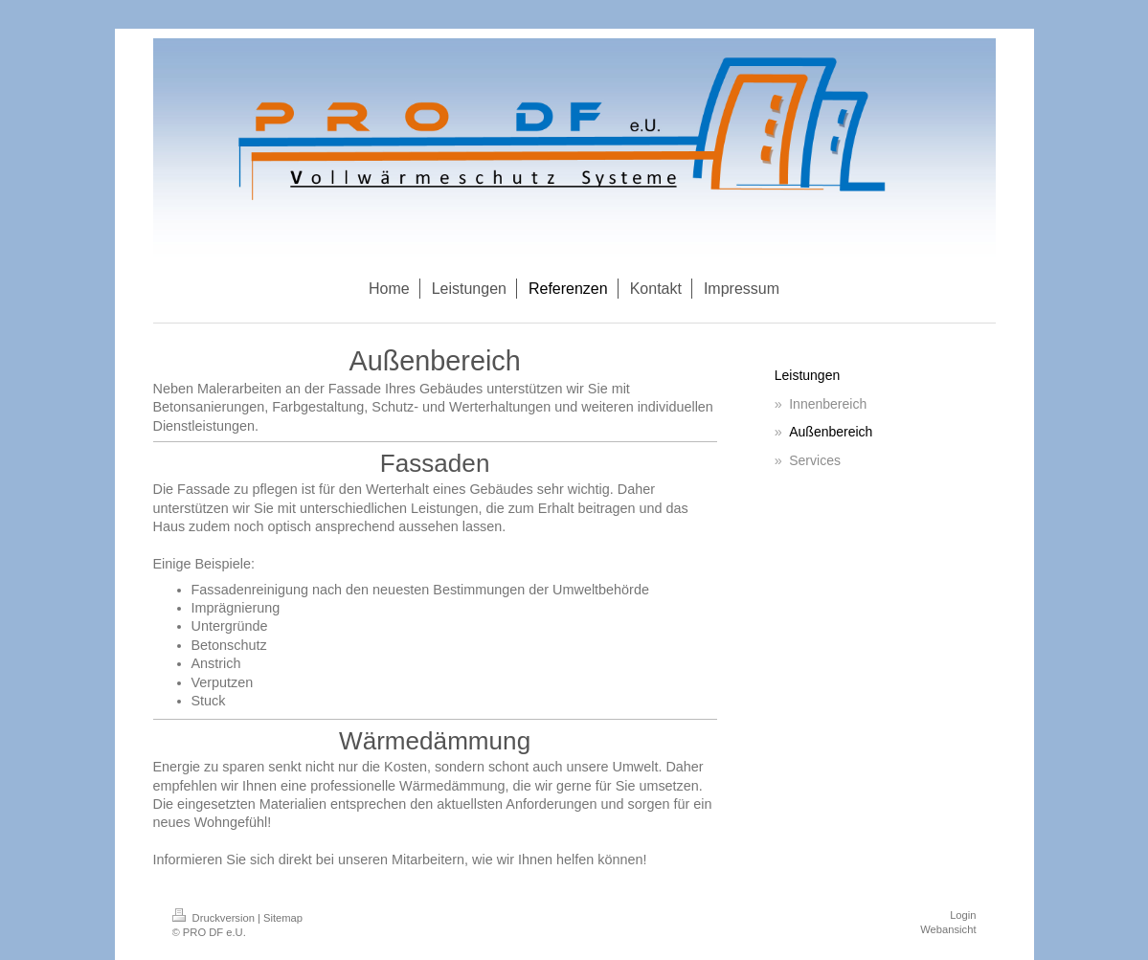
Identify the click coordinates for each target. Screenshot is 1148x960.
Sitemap (283, 918)
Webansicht (948, 929)
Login (963, 915)
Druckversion (215, 918)
